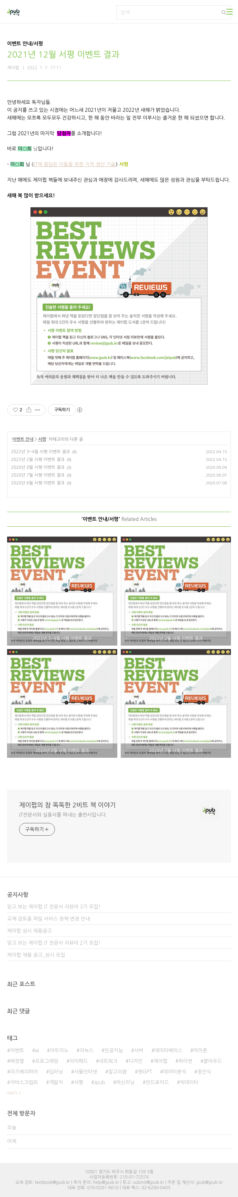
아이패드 (78, 1061)
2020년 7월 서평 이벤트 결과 (37, 475)
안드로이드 (157, 1082)
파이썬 (185, 1061)
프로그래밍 (46, 1061)
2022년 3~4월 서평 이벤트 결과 (40, 452)
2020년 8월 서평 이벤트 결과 (37, 467)
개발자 (56, 1082)
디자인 (135, 1061)
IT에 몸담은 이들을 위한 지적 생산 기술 (74, 164)
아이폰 (200, 1050)
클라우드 (212, 1061)
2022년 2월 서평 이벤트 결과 (37, 459)
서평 (42, 439)
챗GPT (145, 1071)
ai (37, 1050)
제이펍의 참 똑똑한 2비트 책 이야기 (67, 805)
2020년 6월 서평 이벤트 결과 (37, 483)
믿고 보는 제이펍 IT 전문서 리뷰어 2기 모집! (53, 942)
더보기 (12, 1093)
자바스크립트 (24, 1082)
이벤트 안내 (23, 439)
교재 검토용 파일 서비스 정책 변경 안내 (48, 918)
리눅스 (87, 1050)
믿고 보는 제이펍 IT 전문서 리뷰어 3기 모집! (53, 906)
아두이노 (59, 1050)
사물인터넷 (85, 1071)
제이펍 (160, 1061)
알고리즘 (117, 1071)
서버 (138, 1050)
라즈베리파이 (24, 1071)
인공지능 (113, 1050)
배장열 (17, 1061)
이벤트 (17, 1050)
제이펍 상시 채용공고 (29, 930)
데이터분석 (174, 1071)
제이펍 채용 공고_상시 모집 (36, 954)
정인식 (204, 1071)
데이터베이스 (168, 1050)
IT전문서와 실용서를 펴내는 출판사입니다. (63, 814)
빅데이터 (189, 1082)
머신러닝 (125, 1082)
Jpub (99, 1082)
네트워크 (108, 1061)
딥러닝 (56, 1071)
